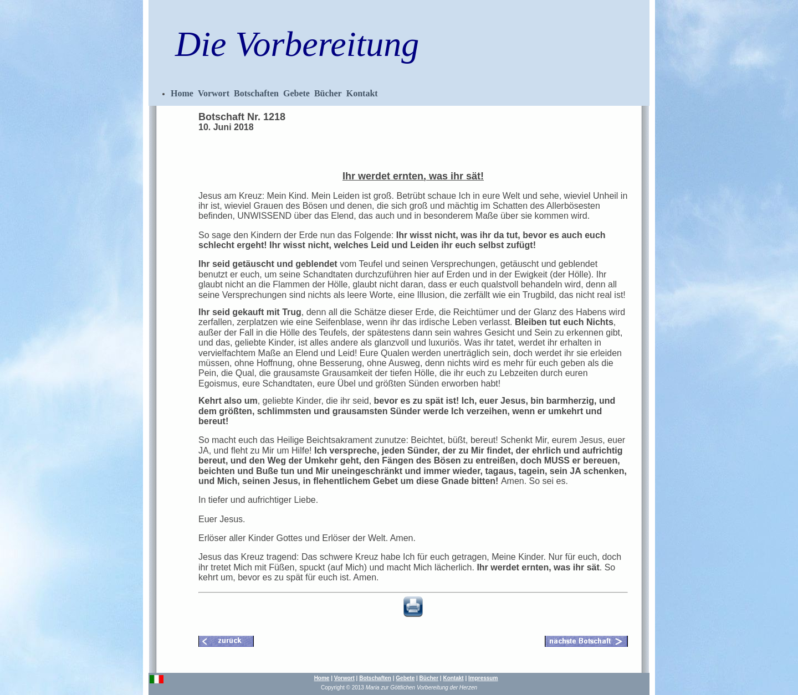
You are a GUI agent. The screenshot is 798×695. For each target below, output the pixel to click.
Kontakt (362, 93)
